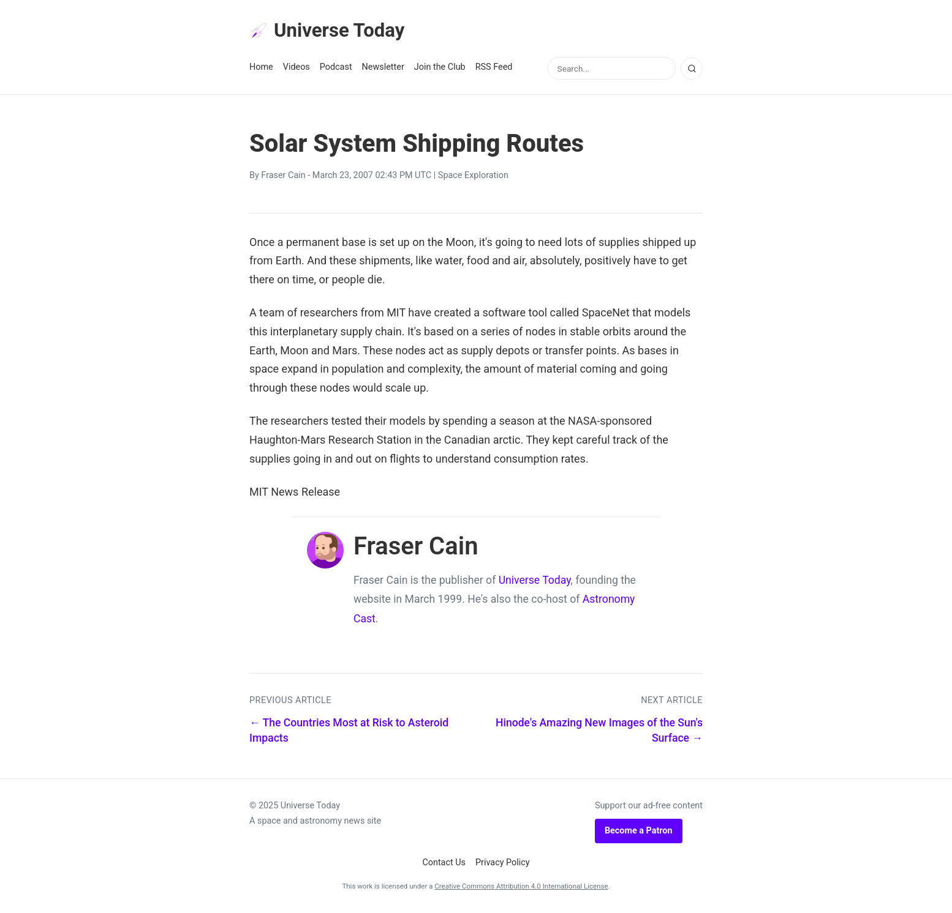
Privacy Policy (502, 864)
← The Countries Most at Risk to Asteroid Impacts (348, 731)
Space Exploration (473, 176)
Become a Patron (639, 831)
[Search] (692, 69)
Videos (296, 68)
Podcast (336, 68)
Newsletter (383, 68)
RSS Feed (494, 68)
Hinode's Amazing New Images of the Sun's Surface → (599, 731)
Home (261, 68)
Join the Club (440, 68)
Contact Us (444, 864)
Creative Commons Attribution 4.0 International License (521, 886)
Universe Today (329, 31)
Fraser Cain (283, 176)
